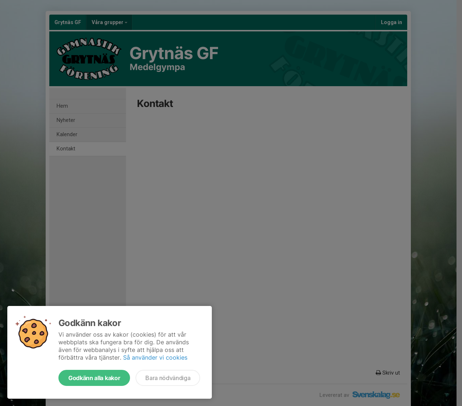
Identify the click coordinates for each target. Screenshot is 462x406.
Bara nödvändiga (167, 378)
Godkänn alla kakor (94, 378)
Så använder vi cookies (155, 357)
